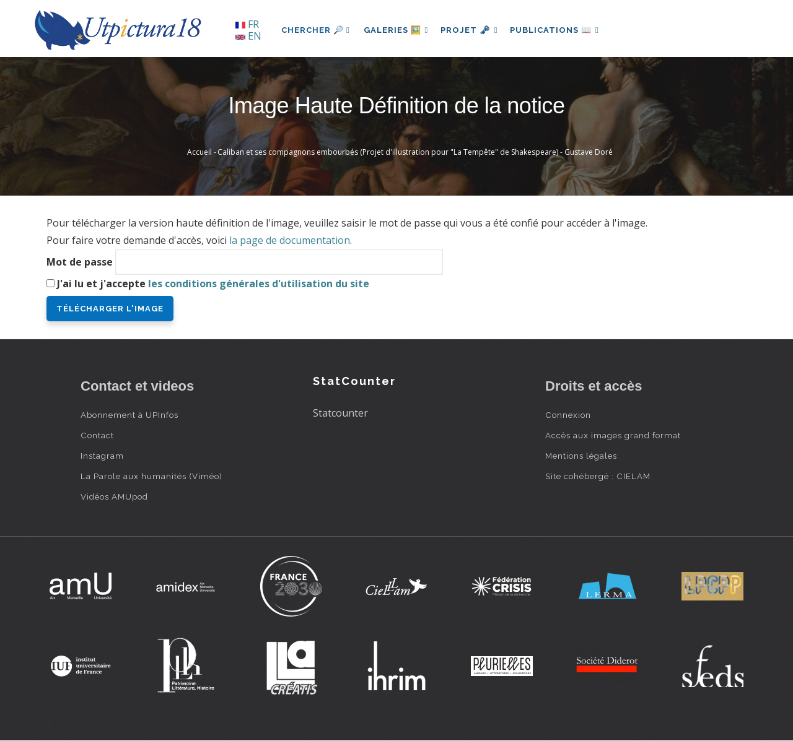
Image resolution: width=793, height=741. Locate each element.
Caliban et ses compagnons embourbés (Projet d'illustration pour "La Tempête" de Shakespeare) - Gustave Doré (415, 152)
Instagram (102, 456)
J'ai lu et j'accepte (213, 283)
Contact (97, 435)
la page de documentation (289, 240)
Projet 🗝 (473, 30)
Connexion (568, 415)
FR (247, 24)
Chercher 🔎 (315, 30)
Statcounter (340, 413)
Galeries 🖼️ (397, 30)
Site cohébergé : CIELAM (598, 476)
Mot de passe (79, 262)
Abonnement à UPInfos (129, 415)
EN (248, 36)
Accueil (199, 152)
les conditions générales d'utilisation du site (258, 283)
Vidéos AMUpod (114, 496)
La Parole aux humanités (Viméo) (151, 476)
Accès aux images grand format (613, 435)
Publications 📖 (561, 30)
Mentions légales (581, 456)
